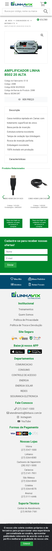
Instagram (24, 417)
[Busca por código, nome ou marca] (22, 11)
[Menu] (6, 4)
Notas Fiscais (36, 285)
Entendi (26, 544)
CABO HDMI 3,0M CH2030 (39, 198)
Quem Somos (26, 314)
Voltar (42, 19)
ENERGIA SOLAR (24, 385)
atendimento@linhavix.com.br (24, 413)
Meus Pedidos (36, 279)
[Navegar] (3, 197)
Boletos (16, 285)
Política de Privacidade (26, 320)
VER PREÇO (26, 99)
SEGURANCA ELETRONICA (24, 396)
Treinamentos (26, 309)
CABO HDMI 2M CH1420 (13, 198)
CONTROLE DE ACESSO (24, 375)
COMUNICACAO (24, 364)
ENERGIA (24, 380)
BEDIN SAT (15, 93)
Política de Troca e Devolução (26, 325)
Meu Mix (15, 279)
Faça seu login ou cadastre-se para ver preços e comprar (13, 223)
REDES (24, 391)
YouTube (24, 421)
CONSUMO (24, 369)
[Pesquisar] (46, 11)
